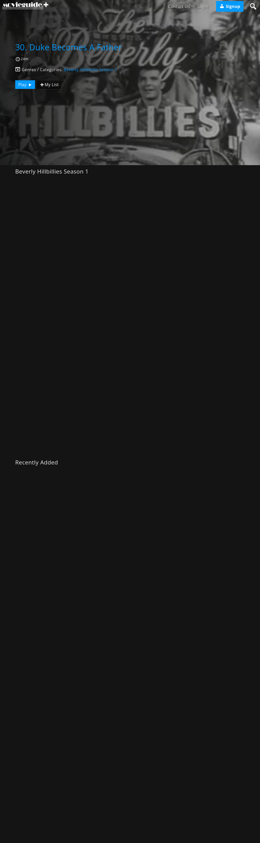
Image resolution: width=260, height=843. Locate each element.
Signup (229, 6)
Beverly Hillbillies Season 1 (90, 69)
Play (25, 84)
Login (203, 6)
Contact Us (179, 6)
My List (49, 85)
